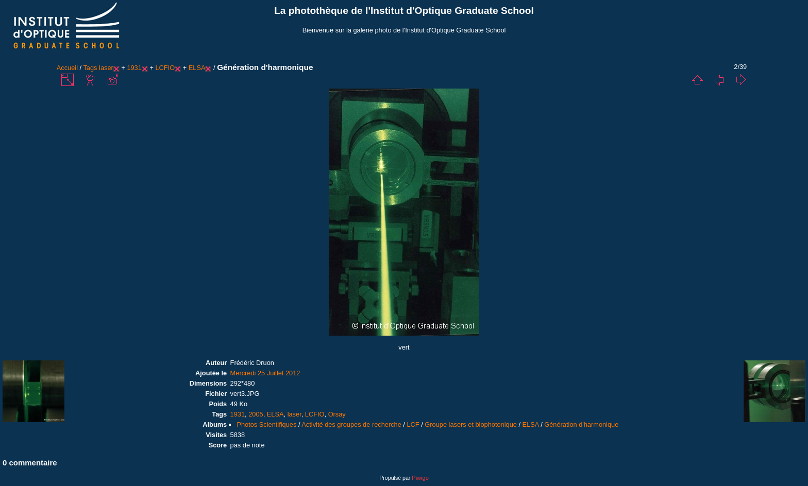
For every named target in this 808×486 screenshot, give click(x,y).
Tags (90, 68)
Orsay (337, 414)
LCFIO (165, 68)
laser (106, 68)
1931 (134, 68)
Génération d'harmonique (581, 424)
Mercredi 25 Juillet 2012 (265, 373)
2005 (255, 414)
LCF (413, 424)
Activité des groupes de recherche (351, 424)
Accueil (67, 68)
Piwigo (420, 478)
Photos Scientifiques (266, 424)
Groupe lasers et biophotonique (471, 424)
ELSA (197, 68)
